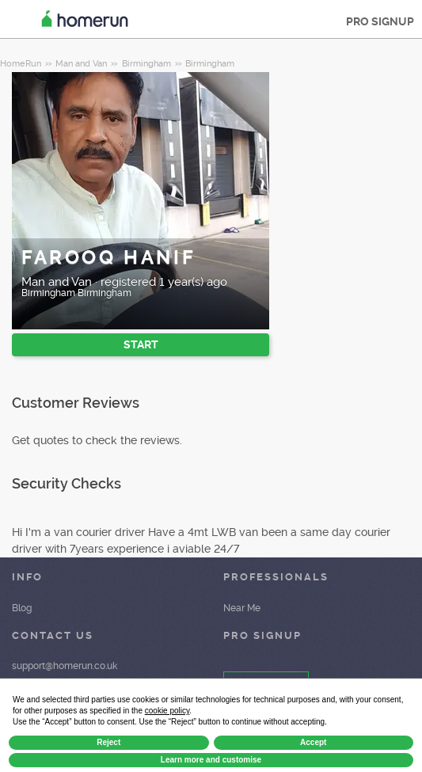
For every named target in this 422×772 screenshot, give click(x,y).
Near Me (241, 608)
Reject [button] (108, 742)
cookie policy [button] (167, 710)
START (141, 344)
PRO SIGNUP (380, 21)
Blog (22, 608)
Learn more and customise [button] (211, 759)
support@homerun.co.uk (64, 665)
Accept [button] (313, 742)
